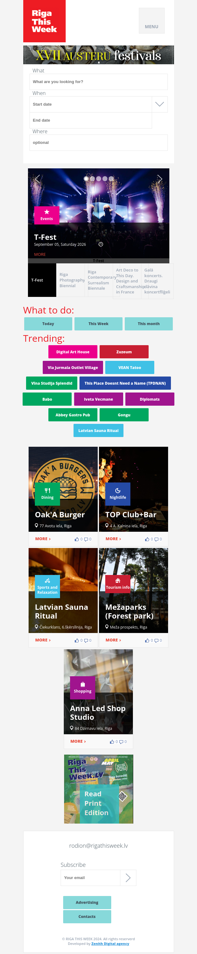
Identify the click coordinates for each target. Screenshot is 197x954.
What (39, 70)
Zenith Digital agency (110, 943)
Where (40, 131)
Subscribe (73, 864)
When (39, 93)
